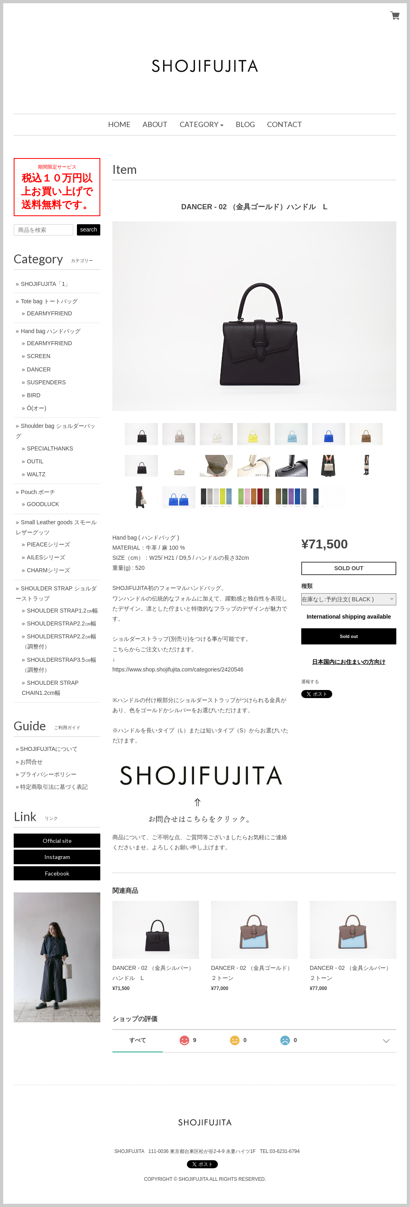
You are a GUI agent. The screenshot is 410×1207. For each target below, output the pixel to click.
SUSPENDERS (46, 382)
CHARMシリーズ (48, 570)
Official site (57, 840)
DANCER (39, 369)
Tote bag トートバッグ (49, 301)
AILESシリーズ (46, 557)
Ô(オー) (36, 408)
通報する (310, 681)
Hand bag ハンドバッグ (51, 331)
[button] (202, 124)
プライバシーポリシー (48, 774)
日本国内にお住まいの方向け (348, 662)
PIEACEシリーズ (48, 544)
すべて (137, 1040)
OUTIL (35, 461)
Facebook (57, 873)
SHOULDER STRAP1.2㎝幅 (62, 610)
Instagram (57, 856)
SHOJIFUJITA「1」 (45, 284)
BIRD (33, 395)
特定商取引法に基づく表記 (54, 787)
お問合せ (31, 762)
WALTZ (36, 474)
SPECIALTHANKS (50, 448)
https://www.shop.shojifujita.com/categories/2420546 (177, 669)
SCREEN (38, 356)
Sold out (349, 636)
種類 (307, 586)
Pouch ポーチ (38, 492)
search (88, 229)
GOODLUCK (43, 504)
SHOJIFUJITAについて (49, 749)
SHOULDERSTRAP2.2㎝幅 (61, 623)
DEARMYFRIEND (49, 313)
